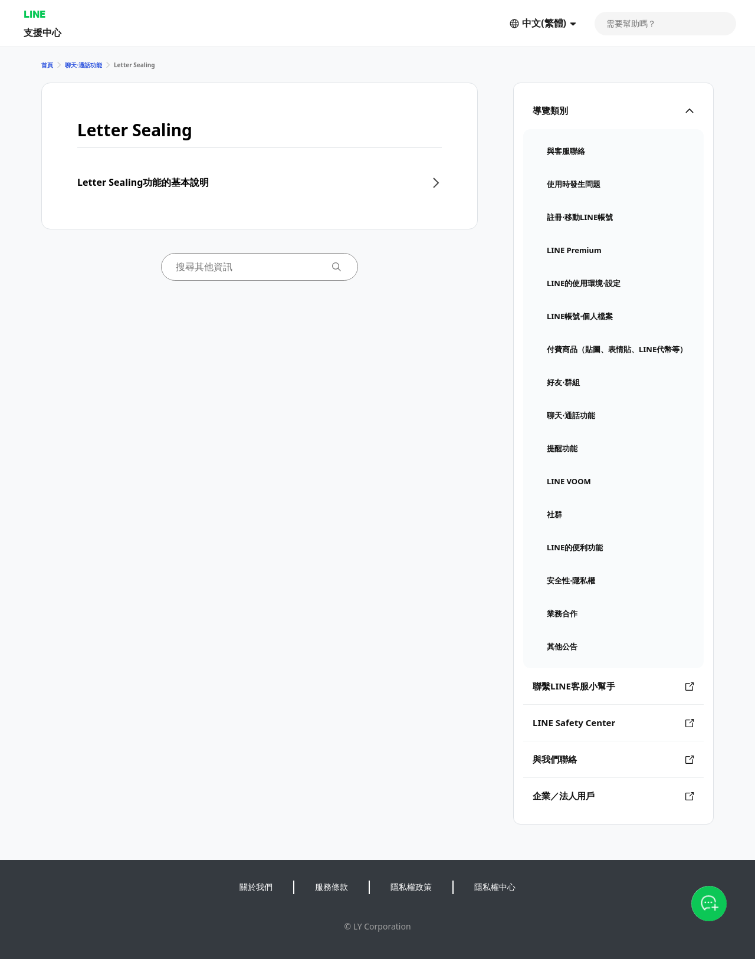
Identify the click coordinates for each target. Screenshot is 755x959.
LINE (34, 14)
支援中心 (42, 32)
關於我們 (256, 886)
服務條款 (331, 886)
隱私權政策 (411, 886)
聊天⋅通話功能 (83, 65)
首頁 (47, 65)
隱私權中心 (495, 886)
